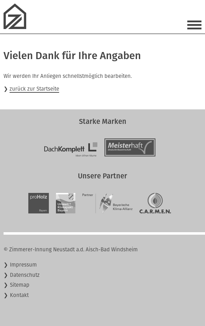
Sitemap (19, 285)
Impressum (23, 265)
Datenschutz (25, 275)
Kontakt (19, 295)
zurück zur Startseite (34, 89)
